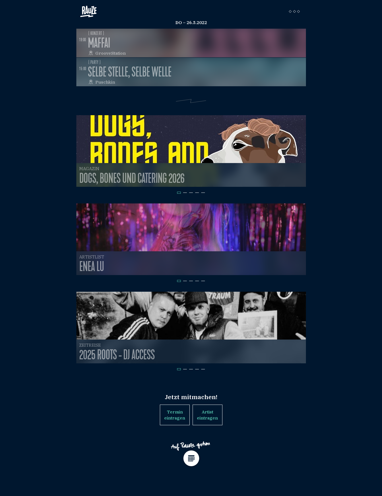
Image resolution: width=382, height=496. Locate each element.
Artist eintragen (207, 415)
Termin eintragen (174, 415)
